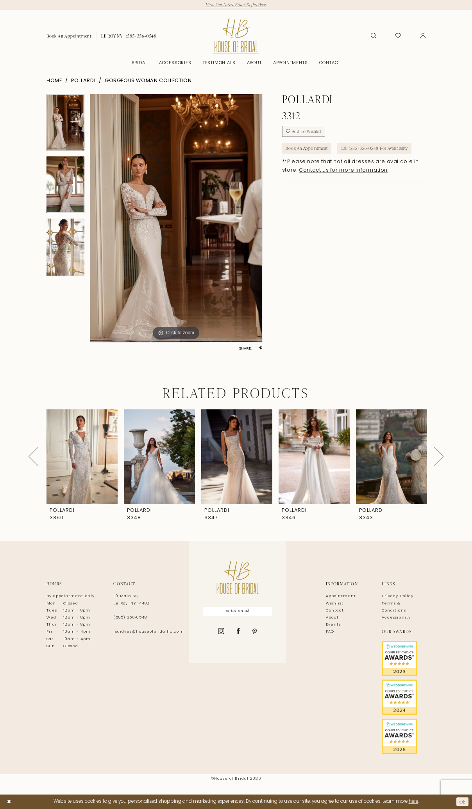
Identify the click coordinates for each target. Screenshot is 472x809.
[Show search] (373, 36)
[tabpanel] (65, 125)
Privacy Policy (397, 596)
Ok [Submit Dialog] (462, 801)
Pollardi (83, 81)
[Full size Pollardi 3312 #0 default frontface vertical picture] (176, 218)
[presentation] (82, 456)
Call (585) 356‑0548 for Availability (376, 149)
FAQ (330, 632)
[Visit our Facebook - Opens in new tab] (238, 632)
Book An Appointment (307, 149)
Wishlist (334, 603)
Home (54, 81)
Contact (335, 610)
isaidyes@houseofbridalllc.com (148, 632)
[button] (423, 36)
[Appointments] (69, 36)
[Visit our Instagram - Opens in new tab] (221, 632)
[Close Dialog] (9, 801)
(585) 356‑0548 (130, 617)
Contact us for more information (343, 171)
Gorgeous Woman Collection (148, 81)
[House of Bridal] (236, 36)
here (413, 801)
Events (333, 625)
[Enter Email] (237, 611)
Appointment (341, 596)
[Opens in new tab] (404, 658)
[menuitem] (69, 36)
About (332, 617)
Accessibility (396, 617)
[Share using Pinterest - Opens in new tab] (261, 349)
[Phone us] (129, 36)
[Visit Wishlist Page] (398, 36)
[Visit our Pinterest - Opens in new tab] (254, 633)
